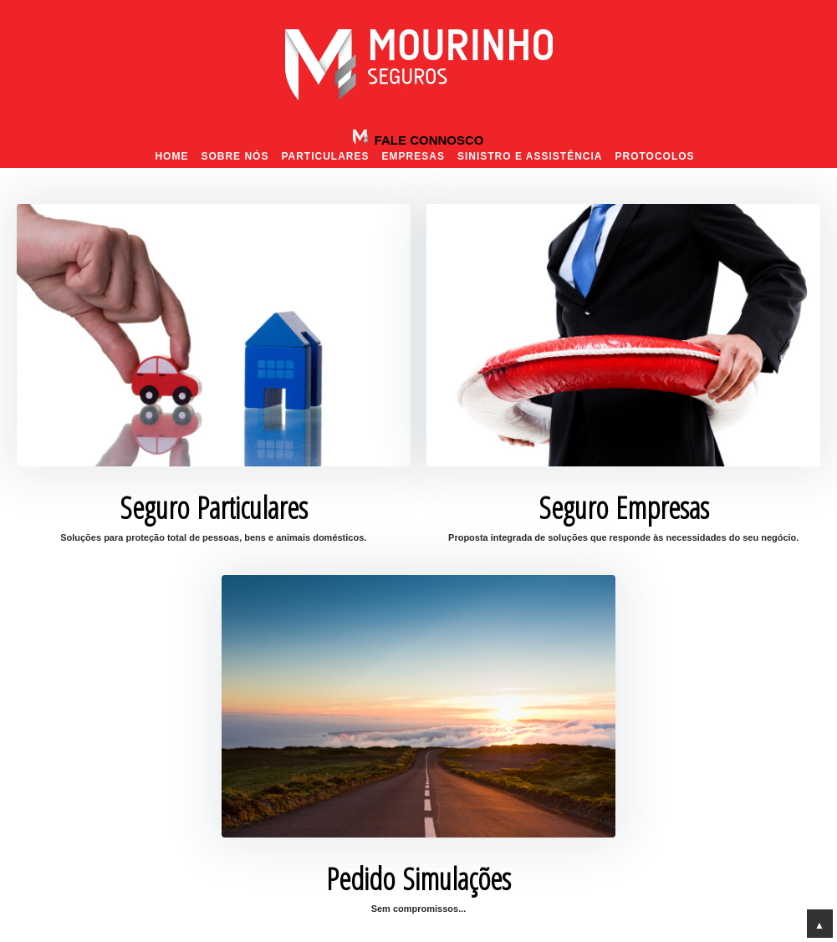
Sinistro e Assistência (530, 156)
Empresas (413, 156)
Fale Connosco (426, 140)
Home (171, 156)
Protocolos (654, 156)
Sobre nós (234, 156)
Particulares (325, 156)
